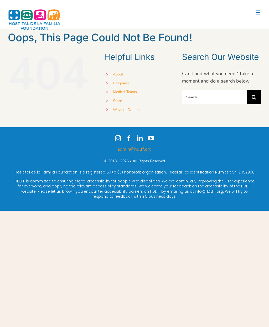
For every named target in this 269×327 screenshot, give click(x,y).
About (118, 74)
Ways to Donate (126, 109)
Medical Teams (125, 91)
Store (117, 100)
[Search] (254, 97)
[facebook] (129, 138)
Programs (121, 83)
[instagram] (118, 138)
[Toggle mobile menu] (258, 12)
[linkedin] (140, 138)
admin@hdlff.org (134, 149)
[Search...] (214, 97)
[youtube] (151, 138)
